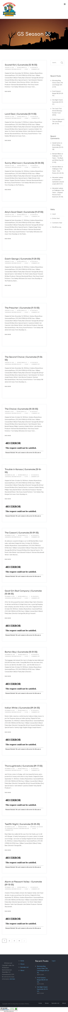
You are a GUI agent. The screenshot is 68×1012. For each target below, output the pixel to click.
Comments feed (57, 223)
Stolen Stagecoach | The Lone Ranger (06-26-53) (58, 121)
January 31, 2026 (9, 67)
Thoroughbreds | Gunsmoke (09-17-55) (23, 766)
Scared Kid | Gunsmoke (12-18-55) (21, 65)
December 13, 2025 (10, 768)
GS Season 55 (34, 67)
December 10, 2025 (10, 827)
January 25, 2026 (9, 116)
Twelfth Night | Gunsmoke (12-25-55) (22, 824)
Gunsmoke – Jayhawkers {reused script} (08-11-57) (58, 181)
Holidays (16, 828)
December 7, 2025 (9, 887)
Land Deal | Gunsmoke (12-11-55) (20, 114)
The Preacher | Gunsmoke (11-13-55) (22, 308)
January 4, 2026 (9, 411)
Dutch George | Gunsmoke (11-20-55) (22, 259)
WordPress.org (56, 227)
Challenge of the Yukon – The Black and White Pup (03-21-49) (58, 159)
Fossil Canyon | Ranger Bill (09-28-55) (57, 93)
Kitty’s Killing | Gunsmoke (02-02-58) (58, 147)
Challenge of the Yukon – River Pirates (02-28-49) (58, 171)
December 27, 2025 (10, 535)
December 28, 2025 (10, 475)
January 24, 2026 (9, 166)
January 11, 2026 (9, 310)
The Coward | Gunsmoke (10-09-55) (22, 533)
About (22, 970)
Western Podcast (16, 69)
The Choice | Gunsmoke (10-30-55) (21, 409)
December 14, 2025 (10, 710)
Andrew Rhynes (22, 827)
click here (12, 979)
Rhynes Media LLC (22, 67)
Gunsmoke (8, 69)
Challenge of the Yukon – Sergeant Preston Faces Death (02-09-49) (58, 193)
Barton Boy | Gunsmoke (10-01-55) (21, 652)
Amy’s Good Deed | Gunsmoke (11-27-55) (24, 212)
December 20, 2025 (10, 654)
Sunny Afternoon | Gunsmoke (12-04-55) (24, 163)
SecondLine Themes (23, 1004)
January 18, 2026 (9, 215)
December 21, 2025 (10, 596)
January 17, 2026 (9, 261)
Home (22, 961)
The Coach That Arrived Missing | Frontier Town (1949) (57, 111)
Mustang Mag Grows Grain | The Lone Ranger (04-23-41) (57, 83)
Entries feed (56, 218)
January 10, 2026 (9, 362)
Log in (54, 214)
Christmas (33, 827)
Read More (8, 91)
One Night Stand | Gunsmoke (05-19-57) (57, 102)
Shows (22, 964)
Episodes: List (24, 967)
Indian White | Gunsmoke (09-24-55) (22, 708)
